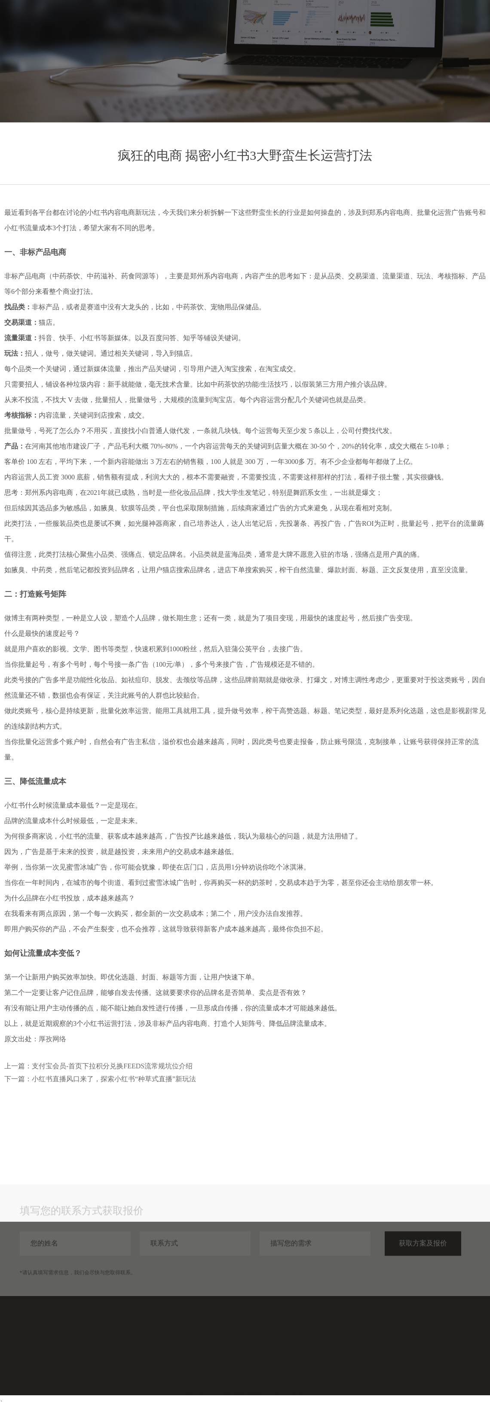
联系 (463, 24)
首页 (308, 24)
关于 (432, 24)
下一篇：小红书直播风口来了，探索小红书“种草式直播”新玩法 (100, 1079)
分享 (401, 24)
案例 (370, 24)
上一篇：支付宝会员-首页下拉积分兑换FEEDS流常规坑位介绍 (98, 1066)
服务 (339, 24)
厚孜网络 (52, 1039)
